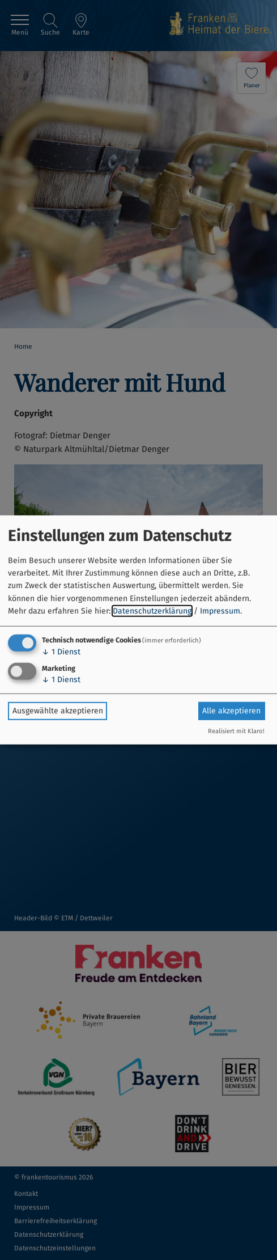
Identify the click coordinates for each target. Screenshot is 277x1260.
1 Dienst (61, 651)
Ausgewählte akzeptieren (57, 711)
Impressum (220, 611)
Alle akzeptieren (231, 711)
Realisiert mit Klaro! (236, 731)
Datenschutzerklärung (152, 611)
